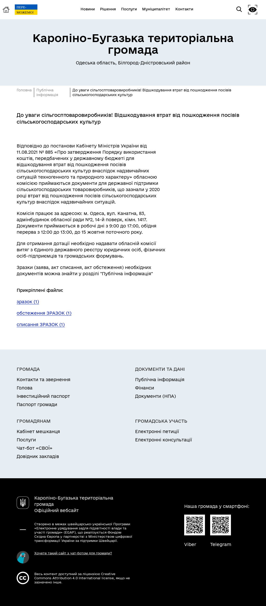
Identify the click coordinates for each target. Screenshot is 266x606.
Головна (24, 90)
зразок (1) (28, 301)
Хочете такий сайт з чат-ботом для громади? (73, 553)
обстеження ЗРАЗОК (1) (44, 313)
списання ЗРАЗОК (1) (41, 324)
